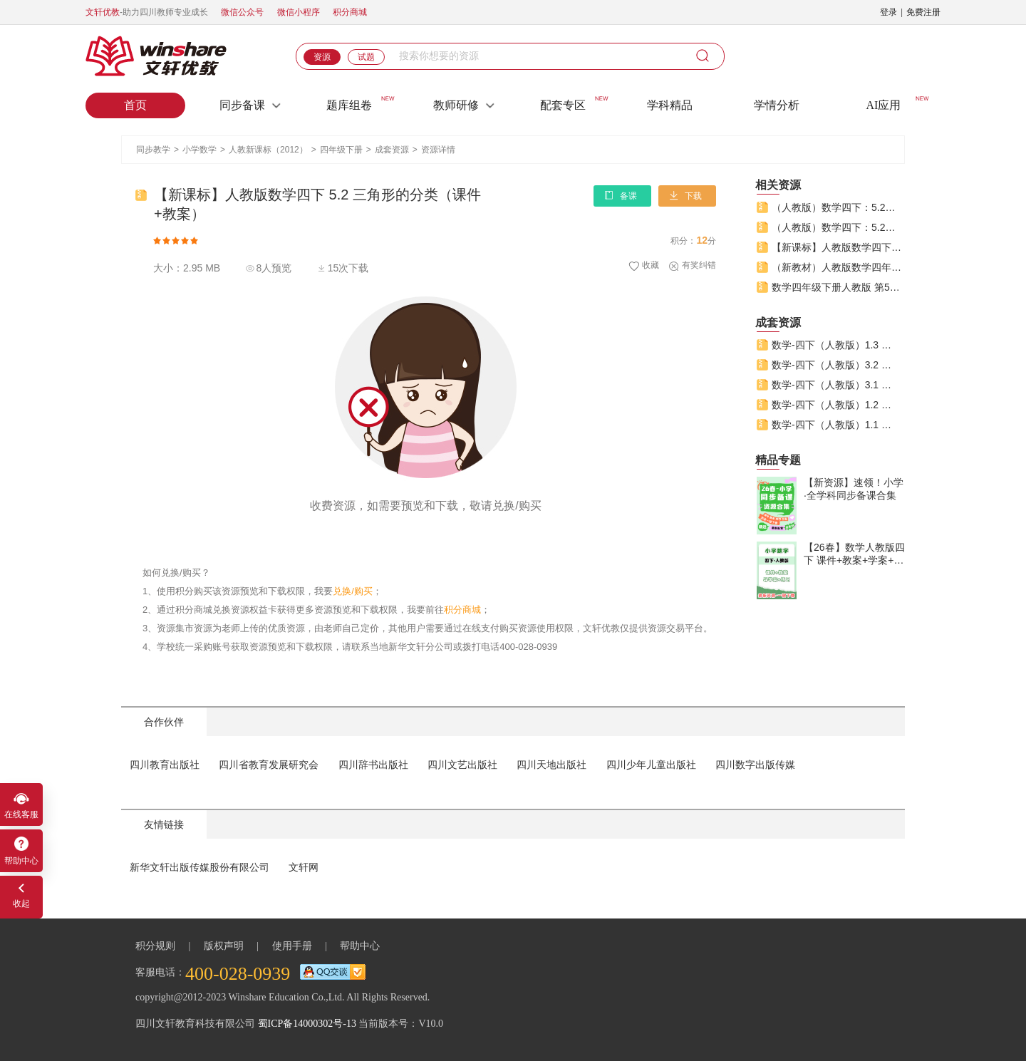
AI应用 (883, 105)
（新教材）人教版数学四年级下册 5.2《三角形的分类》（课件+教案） (836, 268)
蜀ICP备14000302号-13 (307, 1023)
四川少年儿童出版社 (651, 764)
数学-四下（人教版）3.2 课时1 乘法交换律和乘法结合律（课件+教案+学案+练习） (836, 365)
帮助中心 (360, 946)
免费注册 (923, 12)
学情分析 (776, 105)
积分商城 (350, 12)
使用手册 (292, 946)
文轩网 (303, 867)
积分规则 (155, 946)
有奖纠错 (699, 265)
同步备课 (250, 105)
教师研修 (464, 105)
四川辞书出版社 (373, 764)
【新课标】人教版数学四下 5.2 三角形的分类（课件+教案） (833, 248)
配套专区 (563, 105)
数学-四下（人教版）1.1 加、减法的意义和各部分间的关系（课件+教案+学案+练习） (836, 425)
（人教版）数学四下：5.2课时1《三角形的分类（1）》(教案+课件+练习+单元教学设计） (833, 228)
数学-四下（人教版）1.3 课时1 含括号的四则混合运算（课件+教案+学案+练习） (836, 345)
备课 (621, 197)
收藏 (650, 265)
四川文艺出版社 (462, 764)
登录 (888, 12)
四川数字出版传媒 (755, 764)
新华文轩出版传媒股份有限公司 (199, 867)
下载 (686, 197)
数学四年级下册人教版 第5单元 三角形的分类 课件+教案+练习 (836, 287)
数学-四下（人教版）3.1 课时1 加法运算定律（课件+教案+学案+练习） (836, 385)
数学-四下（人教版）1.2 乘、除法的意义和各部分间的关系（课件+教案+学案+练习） (836, 405)
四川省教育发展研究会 (268, 764)
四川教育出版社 (165, 764)
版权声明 (224, 946)
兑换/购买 (353, 591)
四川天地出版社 (551, 764)
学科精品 (670, 105)
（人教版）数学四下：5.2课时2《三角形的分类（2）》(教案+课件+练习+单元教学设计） (833, 208)
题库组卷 (349, 105)
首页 (135, 105)
